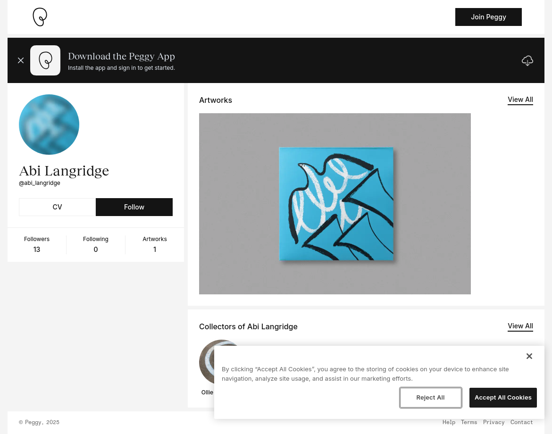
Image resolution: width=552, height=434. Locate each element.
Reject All (430, 397)
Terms (469, 422)
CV (57, 207)
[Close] (529, 356)
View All (520, 99)
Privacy (494, 422)
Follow (134, 207)
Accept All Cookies (503, 397)
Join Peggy (488, 17)
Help (449, 422)
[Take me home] (39, 17)
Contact (521, 422)
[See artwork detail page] (335, 203)
